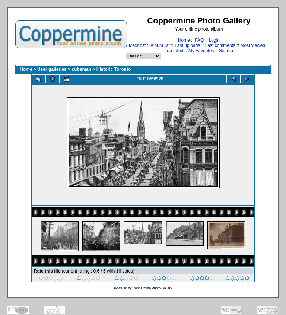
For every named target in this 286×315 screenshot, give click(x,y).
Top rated (174, 50)
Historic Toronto (113, 69)
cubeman (81, 69)
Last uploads (187, 45)
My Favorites (201, 50)
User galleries (52, 69)
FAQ (199, 40)
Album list (160, 45)
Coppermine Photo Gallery (152, 288)
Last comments (220, 45)
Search (226, 50)
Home (184, 40)
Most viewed (252, 45)
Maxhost (137, 45)
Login (214, 40)
